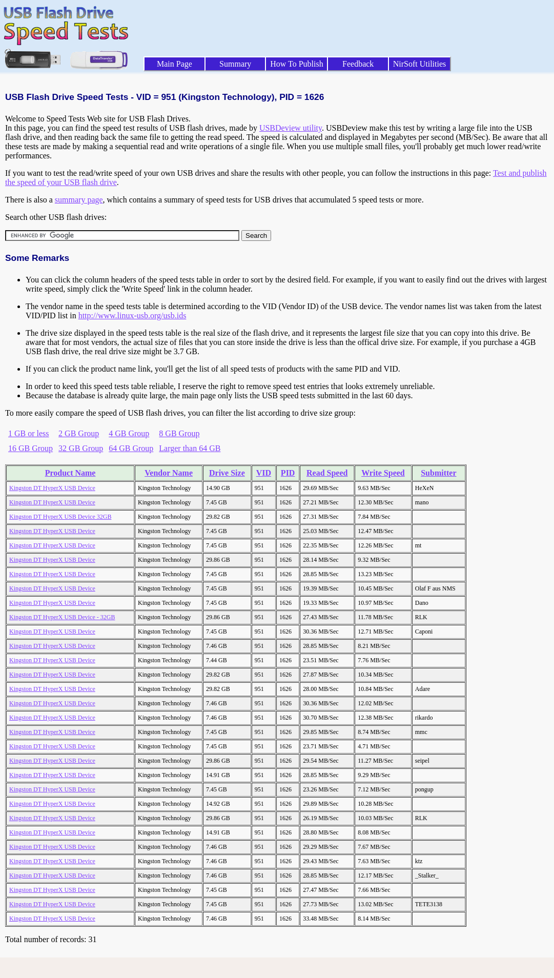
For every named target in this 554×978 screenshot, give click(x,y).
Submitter (438, 472)
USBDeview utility (290, 128)
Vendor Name (169, 472)
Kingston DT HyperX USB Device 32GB (60, 516)
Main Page (174, 63)
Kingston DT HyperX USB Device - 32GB (62, 617)
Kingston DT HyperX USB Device (52, 488)
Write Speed (383, 472)
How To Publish (296, 63)
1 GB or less (28, 433)
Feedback (358, 63)
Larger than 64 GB (189, 448)
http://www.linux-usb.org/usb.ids (132, 315)
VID (263, 472)
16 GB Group (30, 448)
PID (288, 472)
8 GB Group (179, 433)
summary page (79, 199)
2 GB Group (78, 433)
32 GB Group (80, 448)
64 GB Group (131, 448)
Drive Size (227, 472)
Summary (235, 63)
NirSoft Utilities (419, 63)
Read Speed (326, 472)
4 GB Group (129, 433)
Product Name (70, 472)
